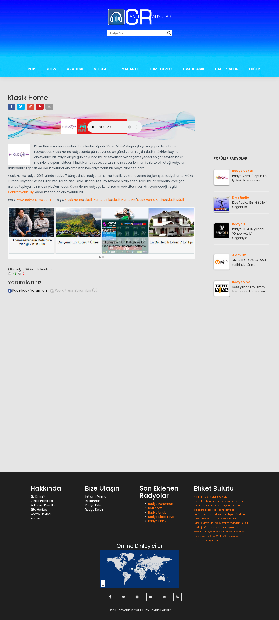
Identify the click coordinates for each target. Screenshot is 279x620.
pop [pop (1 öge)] (238, 527)
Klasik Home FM (124, 200)
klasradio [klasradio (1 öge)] (215, 523)
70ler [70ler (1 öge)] (206, 496)
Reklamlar (92, 501)
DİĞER (254, 69)
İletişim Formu (95, 496)
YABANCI (130, 69)
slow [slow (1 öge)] (202, 536)
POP (31, 69)
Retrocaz (155, 508)
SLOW (51, 69)
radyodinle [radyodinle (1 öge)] (231, 531)
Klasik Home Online (151, 200)
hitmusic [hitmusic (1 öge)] (232, 518)
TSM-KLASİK (193, 69)
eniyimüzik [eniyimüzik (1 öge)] (207, 518)
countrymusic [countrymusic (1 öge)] (230, 514)
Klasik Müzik (176, 200)
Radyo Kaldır (94, 509)
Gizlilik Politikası (42, 501)
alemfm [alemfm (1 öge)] (242, 501)
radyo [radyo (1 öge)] (208, 531)
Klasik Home (74, 200)
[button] (99, 257)
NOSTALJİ (103, 69)
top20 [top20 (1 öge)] (216, 536)
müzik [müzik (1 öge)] (244, 523)
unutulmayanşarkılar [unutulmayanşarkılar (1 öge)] (206, 540)
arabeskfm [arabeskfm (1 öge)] (216, 505)
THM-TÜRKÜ (160, 69)
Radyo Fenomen (160, 503)
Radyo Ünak (157, 512)
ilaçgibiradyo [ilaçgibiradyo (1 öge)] (201, 523)
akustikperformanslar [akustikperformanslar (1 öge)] (206, 501)
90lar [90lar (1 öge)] (225, 496)
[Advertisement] (139, 51)
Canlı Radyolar (119, 609)
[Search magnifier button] (169, 33)
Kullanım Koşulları (43, 505)
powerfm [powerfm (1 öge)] (199, 531)
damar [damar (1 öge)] (243, 514)
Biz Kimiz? (38, 496)
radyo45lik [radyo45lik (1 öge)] (219, 531)
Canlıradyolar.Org (21, 192)
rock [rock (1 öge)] (196, 536)
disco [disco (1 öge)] (197, 518)
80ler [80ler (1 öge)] (213, 496)
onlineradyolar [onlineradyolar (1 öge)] (226, 527)
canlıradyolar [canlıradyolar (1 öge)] (226, 510)
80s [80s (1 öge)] (219, 496)
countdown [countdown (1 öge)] (215, 514)
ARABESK (75, 69)
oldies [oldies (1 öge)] (214, 527)
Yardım (36, 518)
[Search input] (137, 33)
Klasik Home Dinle (98, 200)
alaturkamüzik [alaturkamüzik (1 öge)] (228, 501)
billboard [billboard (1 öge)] (199, 510)
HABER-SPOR (227, 69)
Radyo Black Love (161, 517)
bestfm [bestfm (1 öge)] (235, 505)
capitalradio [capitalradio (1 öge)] (201, 514)
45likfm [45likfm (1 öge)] (198, 496)
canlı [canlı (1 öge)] (215, 510)
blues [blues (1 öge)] (208, 510)
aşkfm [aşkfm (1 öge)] (227, 505)
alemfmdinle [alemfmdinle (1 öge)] (201, 505)
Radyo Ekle (93, 505)
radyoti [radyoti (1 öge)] (242, 531)
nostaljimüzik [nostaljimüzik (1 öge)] (202, 527)
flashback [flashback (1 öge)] (220, 518)
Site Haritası (39, 509)
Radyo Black (157, 521)
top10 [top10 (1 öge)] (209, 536)
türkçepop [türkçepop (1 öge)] (233, 536)
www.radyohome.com (34, 200)
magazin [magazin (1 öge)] (235, 523)
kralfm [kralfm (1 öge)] (225, 523)
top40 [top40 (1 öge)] (223, 536)
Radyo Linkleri (41, 514)
